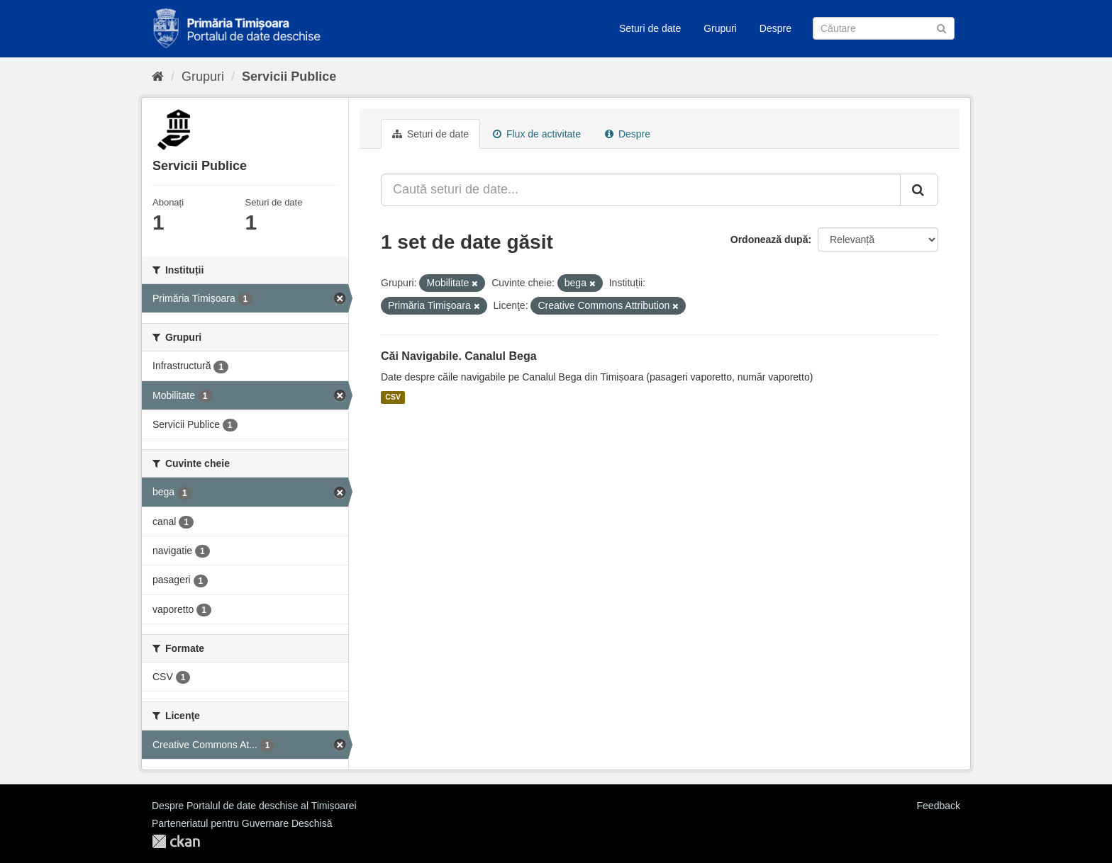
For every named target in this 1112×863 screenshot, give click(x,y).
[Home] (158, 76)
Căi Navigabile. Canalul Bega (459, 356)
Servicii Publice (289, 76)
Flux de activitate (537, 134)
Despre (775, 28)
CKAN (176, 841)
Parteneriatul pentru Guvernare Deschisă (242, 823)
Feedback (938, 805)
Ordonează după (769, 239)
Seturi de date (650, 28)
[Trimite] (941, 27)
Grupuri (720, 28)
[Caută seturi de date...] (641, 190)
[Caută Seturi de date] (884, 28)
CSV (393, 397)
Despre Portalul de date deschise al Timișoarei (254, 805)
